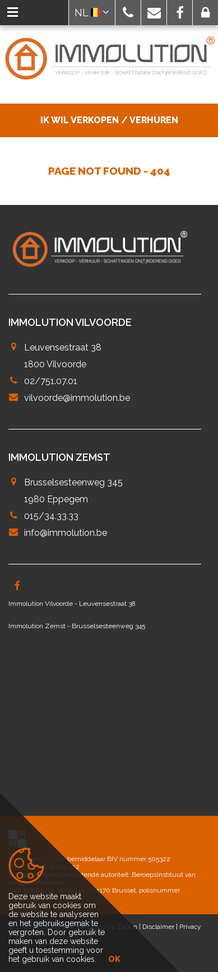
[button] (128, 12)
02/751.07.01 (50, 381)
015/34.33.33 (51, 516)
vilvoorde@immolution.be (77, 397)
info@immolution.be (65, 532)
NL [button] (92, 12)
